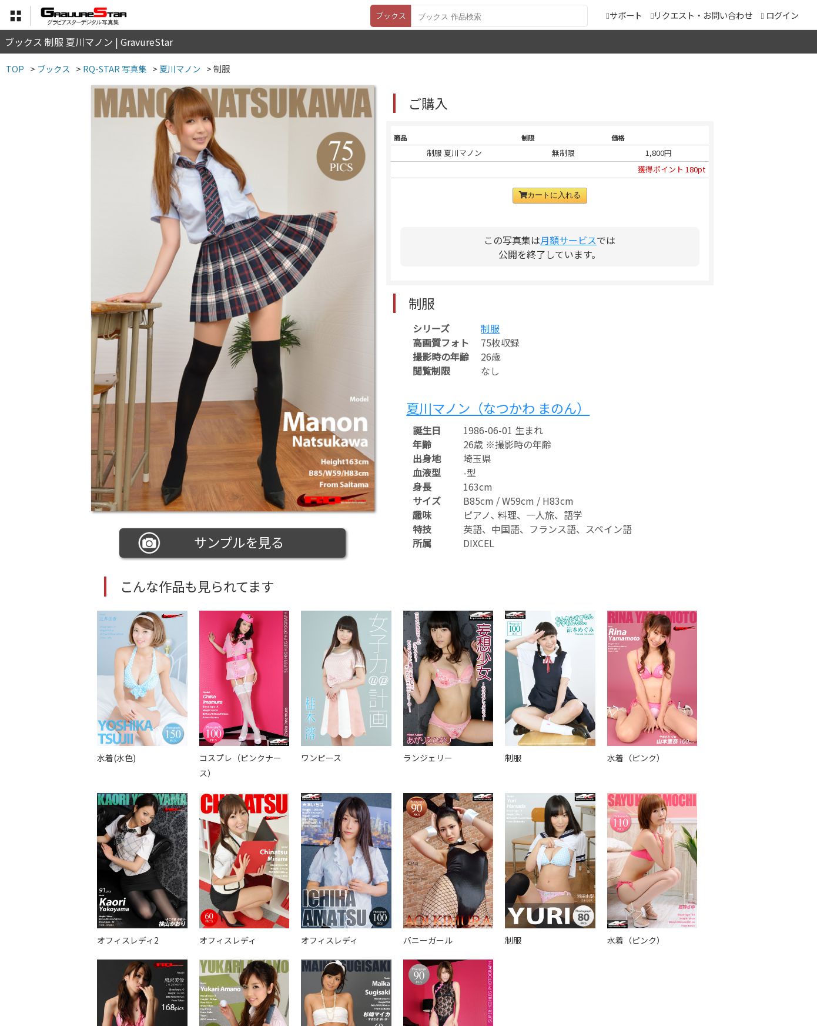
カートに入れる (550, 195)
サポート (624, 15)
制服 (490, 328)
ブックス (391, 15)
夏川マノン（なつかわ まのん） (498, 407)
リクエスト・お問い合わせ (701, 15)
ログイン (782, 15)
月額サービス (568, 240)
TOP (235, 967)
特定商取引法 (328, 967)
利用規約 (273, 967)
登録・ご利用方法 (400, 967)
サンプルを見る (211, 543)
